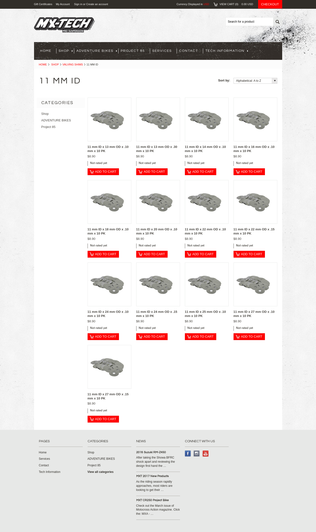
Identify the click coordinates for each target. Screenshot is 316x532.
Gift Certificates (43, 4)
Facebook (188, 454)
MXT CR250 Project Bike (152, 500)
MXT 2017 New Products (152, 476)
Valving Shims (73, 64)
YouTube (206, 454)
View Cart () (236, 4)
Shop (55, 64)
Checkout (270, 4)
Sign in (78, 4)
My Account (63, 4)
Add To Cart (105, 171)
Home (43, 64)
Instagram (197, 454)
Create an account (97, 4)
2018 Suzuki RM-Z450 (151, 452)
